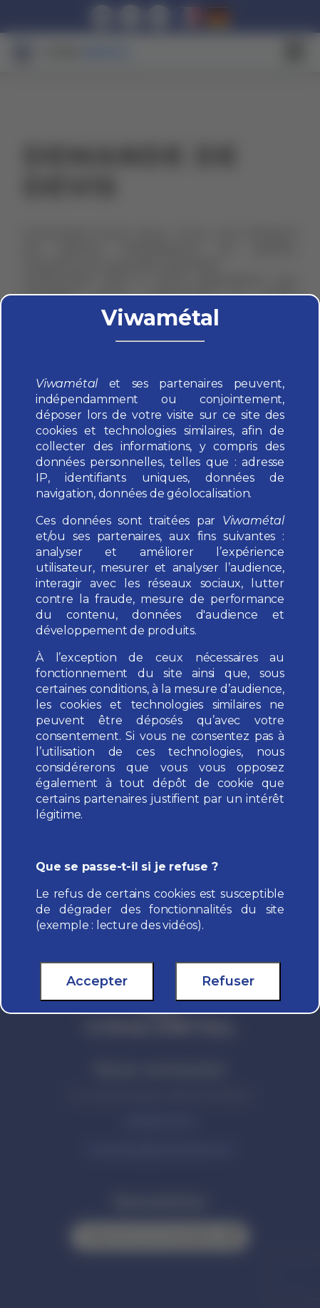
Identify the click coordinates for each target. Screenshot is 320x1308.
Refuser (228, 981)
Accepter (97, 981)
